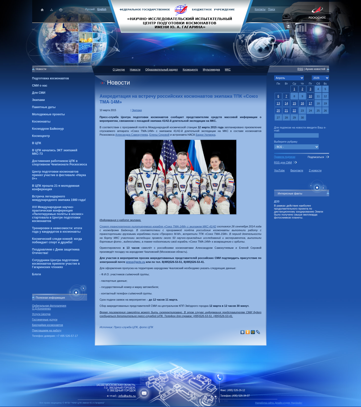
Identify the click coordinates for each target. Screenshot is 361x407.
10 (310, 96)
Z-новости (315, 170)
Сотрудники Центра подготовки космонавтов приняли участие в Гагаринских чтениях (56, 263)
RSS (300, 68)
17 (310, 103)
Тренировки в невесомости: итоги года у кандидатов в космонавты (57, 229)
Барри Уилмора (206, 134)
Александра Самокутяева (131, 134)
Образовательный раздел (161, 69)
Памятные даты (44, 107)
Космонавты (41, 121)
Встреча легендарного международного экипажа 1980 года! (59, 198)
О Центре (119, 69)
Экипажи (38, 100)
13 (278, 103)
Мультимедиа (211, 69)
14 (286, 103)
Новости (135, 69)
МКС (228, 69)
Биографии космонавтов (47, 324)
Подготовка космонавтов (50, 78)
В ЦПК (36, 143)
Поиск (271, 9)
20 (278, 110)
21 (286, 110)
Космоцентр (41, 136)
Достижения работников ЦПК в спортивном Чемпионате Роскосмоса (59, 162)
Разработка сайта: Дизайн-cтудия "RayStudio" (279, 403)
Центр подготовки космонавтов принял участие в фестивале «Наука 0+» (59, 175)
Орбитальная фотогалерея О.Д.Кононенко (49, 307)
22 (294, 110)
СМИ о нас (40, 85)
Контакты (260, 9)
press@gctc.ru (135, 261)
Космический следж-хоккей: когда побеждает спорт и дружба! (57, 240)
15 (294, 103)
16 (302, 103)
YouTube (279, 170)
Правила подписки (284, 157)
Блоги (36, 274)
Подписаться (316, 157)
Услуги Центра (41, 314)
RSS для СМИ (283, 162)
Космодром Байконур (48, 128)
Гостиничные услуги (44, 319)
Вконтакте (296, 170)
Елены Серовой (159, 134)
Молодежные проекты (48, 114)
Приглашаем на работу (46, 330)
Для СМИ (39, 92)
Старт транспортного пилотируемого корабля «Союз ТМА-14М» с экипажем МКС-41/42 (158, 226)
